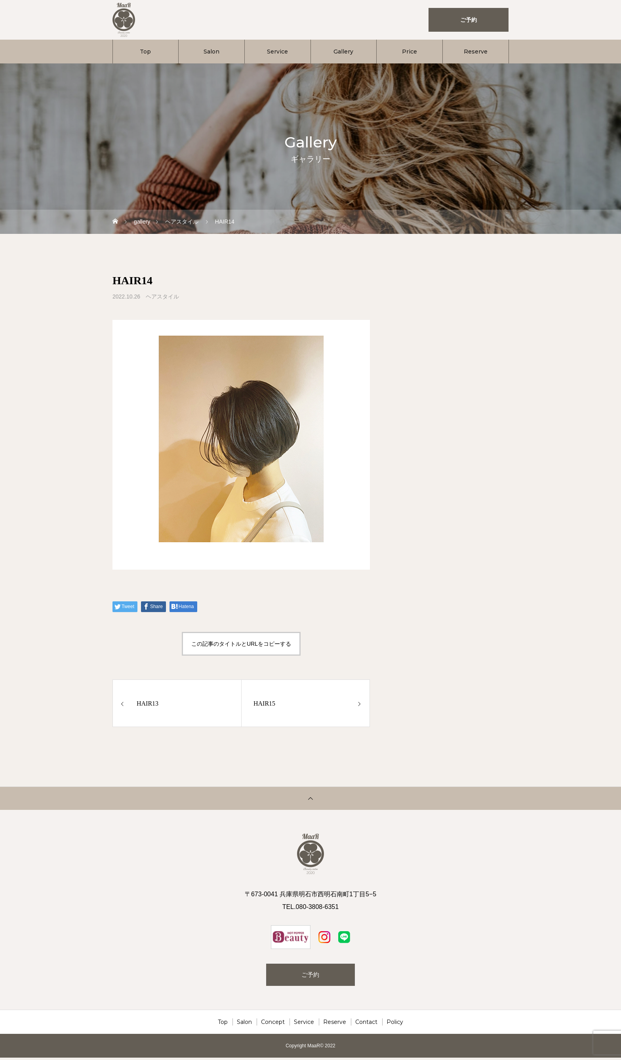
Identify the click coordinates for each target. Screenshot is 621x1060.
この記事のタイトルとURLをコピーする (241, 644)
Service (277, 51)
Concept (273, 1024)
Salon (211, 51)
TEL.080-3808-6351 (310, 906)
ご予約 (310, 975)
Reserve (476, 51)
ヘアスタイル (162, 296)
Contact (366, 1024)
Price (409, 51)
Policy (395, 1024)
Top (145, 51)
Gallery (343, 51)
